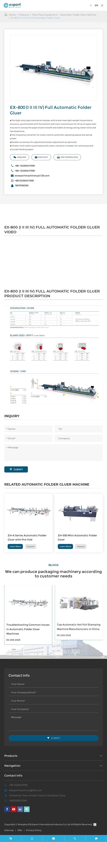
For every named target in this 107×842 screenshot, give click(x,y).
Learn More (15, 548)
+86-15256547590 (26, 165)
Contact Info (13, 775)
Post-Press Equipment (44, 15)
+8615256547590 (26, 180)
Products (24, 15)
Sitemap (9, 830)
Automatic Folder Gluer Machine (78, 15)
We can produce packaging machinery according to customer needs (53, 572)
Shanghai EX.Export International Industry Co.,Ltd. (44, 824)
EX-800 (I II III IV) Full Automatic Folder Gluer (35, 18)
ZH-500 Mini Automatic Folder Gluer (77, 539)
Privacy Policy (33, 830)
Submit (16, 467)
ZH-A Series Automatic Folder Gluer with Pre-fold (27, 539)
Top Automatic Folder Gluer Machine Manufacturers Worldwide (24, 627)
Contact (43, 157)
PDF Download (69, 157)
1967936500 (23, 185)
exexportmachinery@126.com (33, 175)
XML (19, 830)
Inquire (21, 157)
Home (12, 15)
